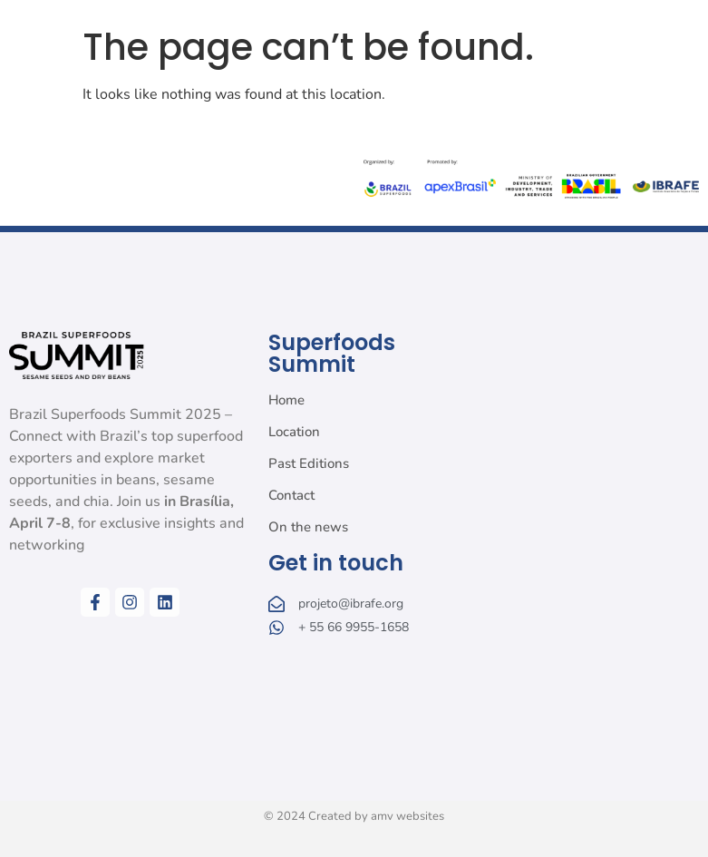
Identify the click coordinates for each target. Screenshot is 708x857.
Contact (291, 495)
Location (294, 432)
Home (286, 400)
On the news (308, 527)
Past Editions (308, 463)
